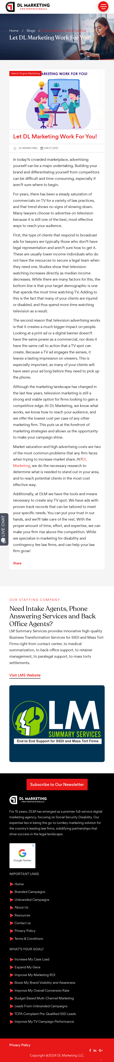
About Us (18, 907)
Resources (19, 915)
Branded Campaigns (27, 892)
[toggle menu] (103, 6)
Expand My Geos (24, 967)
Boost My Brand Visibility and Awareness (42, 982)
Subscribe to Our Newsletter (57, 784)
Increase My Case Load (29, 959)
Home (14, 31)
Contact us (20, 923)
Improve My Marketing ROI (32, 975)
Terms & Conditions (26, 938)
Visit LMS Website (25, 675)
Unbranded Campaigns (29, 899)
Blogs (31, 31)
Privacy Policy (22, 930)
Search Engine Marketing (25, 73)
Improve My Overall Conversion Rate (39, 990)
